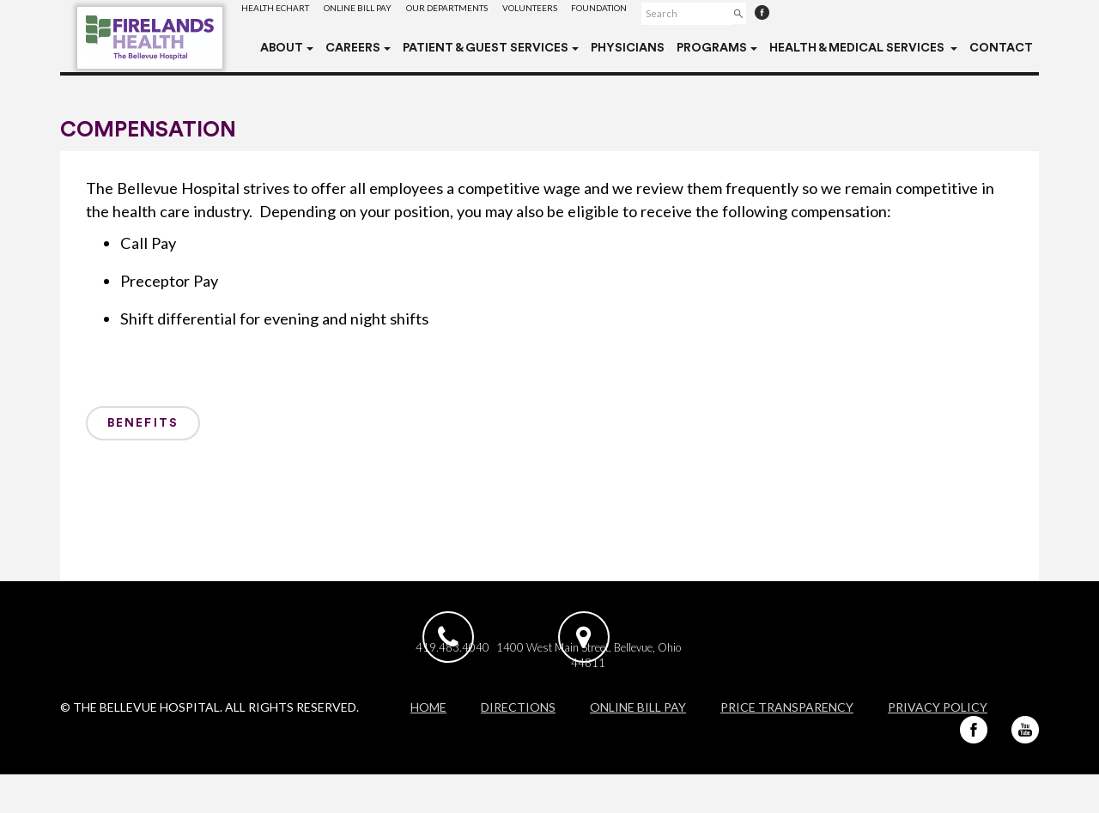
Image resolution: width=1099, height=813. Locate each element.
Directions (518, 745)
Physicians (628, 48)
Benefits (143, 423)
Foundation (660, 12)
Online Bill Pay (377, 12)
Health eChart (282, 12)
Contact (1001, 48)
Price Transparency (786, 745)
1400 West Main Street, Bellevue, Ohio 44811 (641, 687)
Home (428, 745)
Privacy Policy (937, 745)
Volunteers (577, 12)
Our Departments (480, 12)
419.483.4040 (456, 679)
